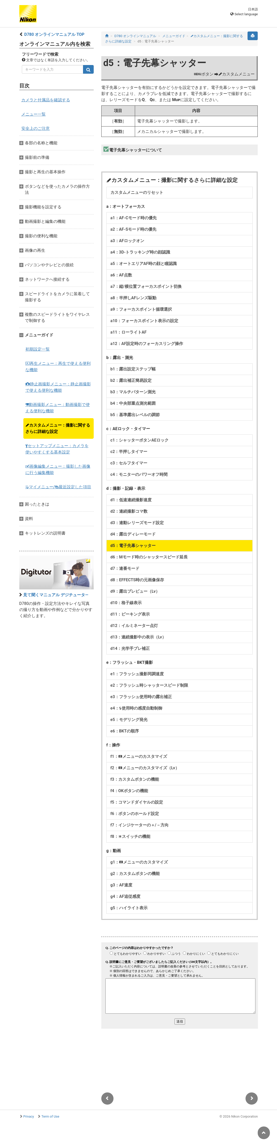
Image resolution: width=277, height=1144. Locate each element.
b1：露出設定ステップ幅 (133, 369)
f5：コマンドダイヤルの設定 (136, 802)
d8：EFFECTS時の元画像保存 (137, 579)
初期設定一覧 (37, 349)
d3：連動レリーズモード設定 (137, 522)
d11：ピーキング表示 (130, 614)
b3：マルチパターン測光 (133, 391)
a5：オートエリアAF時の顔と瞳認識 (143, 263)
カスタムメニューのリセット (136, 192)
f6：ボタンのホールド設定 (134, 813)
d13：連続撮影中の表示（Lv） (138, 637)
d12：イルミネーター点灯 (134, 625)
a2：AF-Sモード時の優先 (133, 229)
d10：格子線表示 (126, 602)
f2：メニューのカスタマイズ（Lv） (144, 767)
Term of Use (50, 1116)
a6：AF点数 (121, 275)
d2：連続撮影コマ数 (129, 511)
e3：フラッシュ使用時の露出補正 (141, 696)
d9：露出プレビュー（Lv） (135, 591)
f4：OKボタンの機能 (129, 790)
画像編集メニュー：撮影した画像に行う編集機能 (57, 469)
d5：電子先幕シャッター (133, 545)
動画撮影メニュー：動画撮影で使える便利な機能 (57, 407)
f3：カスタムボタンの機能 (134, 779)
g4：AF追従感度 (125, 896)
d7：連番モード (124, 568)
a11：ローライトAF (128, 332)
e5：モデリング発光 (129, 719)
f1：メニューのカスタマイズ (138, 756)
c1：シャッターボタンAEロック (139, 440)
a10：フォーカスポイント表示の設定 (144, 320)
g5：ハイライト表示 (129, 907)
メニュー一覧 (33, 114)
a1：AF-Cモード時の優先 (133, 217)
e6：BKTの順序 (124, 731)
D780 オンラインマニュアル (135, 36)
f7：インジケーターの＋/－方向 (139, 825)
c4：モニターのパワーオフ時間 (139, 474)
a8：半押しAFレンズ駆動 (133, 297)
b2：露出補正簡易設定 (131, 380)
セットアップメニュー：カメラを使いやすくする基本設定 (57, 449)
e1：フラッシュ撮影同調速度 (137, 673)
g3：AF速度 (121, 885)
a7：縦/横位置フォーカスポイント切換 (146, 286)
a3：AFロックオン (127, 240)
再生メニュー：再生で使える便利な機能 (58, 366)
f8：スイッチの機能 (130, 836)
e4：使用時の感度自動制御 (136, 708)
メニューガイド (173, 36)
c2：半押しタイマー (129, 451)
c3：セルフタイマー (129, 463)
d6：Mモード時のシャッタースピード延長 (149, 557)
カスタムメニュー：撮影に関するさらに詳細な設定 (57, 428)
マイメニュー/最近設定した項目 (58, 486)
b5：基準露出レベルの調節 (135, 414)
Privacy (28, 1116)
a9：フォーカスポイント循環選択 (141, 309)
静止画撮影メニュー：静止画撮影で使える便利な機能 (58, 387)
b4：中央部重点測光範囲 (133, 403)
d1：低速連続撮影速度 (131, 499)
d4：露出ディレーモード (133, 534)
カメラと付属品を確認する (45, 100)
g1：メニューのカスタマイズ (139, 862)
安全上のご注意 (35, 128)
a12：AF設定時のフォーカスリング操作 (146, 343)
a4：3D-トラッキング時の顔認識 (140, 252)
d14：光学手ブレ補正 (130, 648)
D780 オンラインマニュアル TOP (54, 34)
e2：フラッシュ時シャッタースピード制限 (149, 685)
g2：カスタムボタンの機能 (135, 873)
